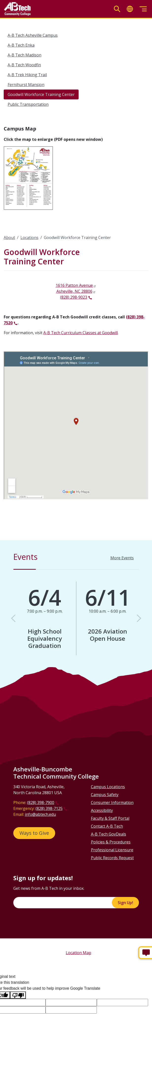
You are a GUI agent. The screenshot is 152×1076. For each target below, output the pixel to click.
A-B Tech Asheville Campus (33, 35)
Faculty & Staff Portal (110, 818)
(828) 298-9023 (73, 297)
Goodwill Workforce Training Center (41, 94)
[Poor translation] (18, 995)
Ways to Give (34, 833)
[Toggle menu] (143, 9)
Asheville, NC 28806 (74, 291)
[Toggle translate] (129, 9)
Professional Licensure (112, 850)
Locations (29, 237)
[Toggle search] (117, 9)
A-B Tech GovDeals (108, 834)
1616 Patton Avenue (74, 285)
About (9, 237)
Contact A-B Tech (107, 826)
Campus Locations (108, 786)
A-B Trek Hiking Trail (27, 74)
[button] (13, 618)
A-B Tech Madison (24, 55)
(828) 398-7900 (40, 802)
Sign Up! (125, 902)
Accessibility (102, 810)
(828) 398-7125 (49, 808)
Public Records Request (112, 857)
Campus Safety (104, 794)
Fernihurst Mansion (26, 84)
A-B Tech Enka (21, 45)
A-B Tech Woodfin (24, 65)
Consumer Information (112, 802)
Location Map (78, 952)
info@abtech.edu (40, 814)
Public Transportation (28, 104)
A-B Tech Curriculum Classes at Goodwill (80, 332)
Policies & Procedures (111, 842)
